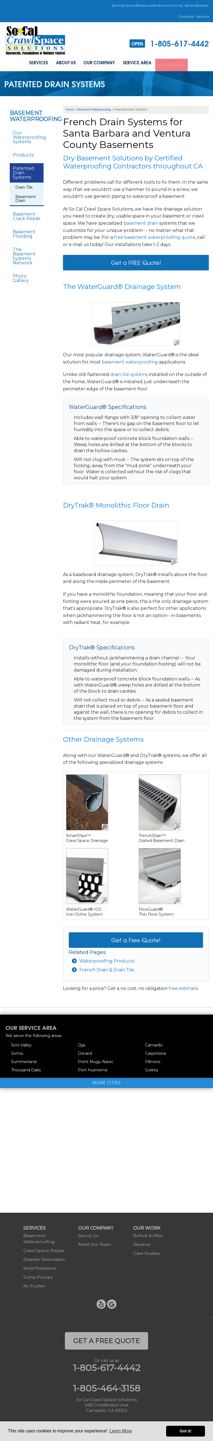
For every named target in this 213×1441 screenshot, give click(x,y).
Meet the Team (94, 1243)
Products (23, 154)
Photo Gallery (21, 277)
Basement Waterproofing (27, 115)
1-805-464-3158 (106, 1387)
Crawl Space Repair (43, 1249)
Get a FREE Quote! (136, 261)
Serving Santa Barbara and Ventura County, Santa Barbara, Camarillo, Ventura (160, 11)
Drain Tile (24, 186)
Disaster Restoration (44, 1258)
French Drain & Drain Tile (106, 968)
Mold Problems (39, 1266)
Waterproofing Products (107, 960)
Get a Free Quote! (136, 939)
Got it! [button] (185, 1431)
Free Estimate (173, 63)
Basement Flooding (24, 233)
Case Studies (146, 1252)
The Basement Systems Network (24, 255)
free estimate (183, 987)
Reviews (141, 1243)
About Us (64, 63)
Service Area (137, 63)
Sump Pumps (37, 1275)
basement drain (140, 222)
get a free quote (106, 1339)
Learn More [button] (121, 1431)
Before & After (148, 1234)
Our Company (98, 63)
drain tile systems (129, 373)
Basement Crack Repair (27, 215)
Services (35, 63)
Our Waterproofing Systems (28, 136)
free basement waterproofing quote (154, 236)
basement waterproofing (130, 360)
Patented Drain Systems (23, 172)
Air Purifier (34, 1284)
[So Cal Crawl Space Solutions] (35, 40)
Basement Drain (25, 197)
